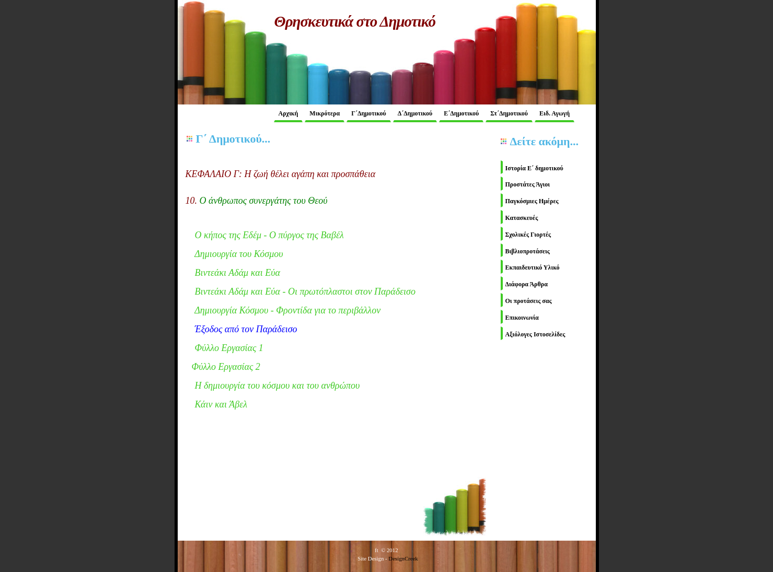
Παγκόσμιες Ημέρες (532, 201)
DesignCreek (403, 558)
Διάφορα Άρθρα (526, 284)
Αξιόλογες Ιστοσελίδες (535, 334)
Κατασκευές (521, 217)
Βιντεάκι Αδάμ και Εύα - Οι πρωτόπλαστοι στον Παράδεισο (305, 291)
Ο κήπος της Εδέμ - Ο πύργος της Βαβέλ (269, 235)
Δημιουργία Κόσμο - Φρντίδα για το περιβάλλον (283, 310)
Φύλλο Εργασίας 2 (226, 366)
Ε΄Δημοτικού (461, 113)
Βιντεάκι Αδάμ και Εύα (237, 272)
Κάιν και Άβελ (221, 404)
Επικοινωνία (522, 317)
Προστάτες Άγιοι (527, 184)
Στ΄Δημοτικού (509, 113)
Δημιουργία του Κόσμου (238, 254)
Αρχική (288, 113)
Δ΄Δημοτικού (415, 113)
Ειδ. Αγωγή (554, 113)
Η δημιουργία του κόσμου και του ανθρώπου (277, 385)
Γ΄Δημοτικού (368, 113)
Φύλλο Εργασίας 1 (229, 348)
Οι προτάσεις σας (528, 301)
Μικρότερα (324, 113)
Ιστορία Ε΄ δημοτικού (534, 168)
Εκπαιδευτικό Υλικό (532, 267)
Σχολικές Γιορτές (528, 234)
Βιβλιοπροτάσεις (527, 251)
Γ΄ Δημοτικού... (233, 138)
